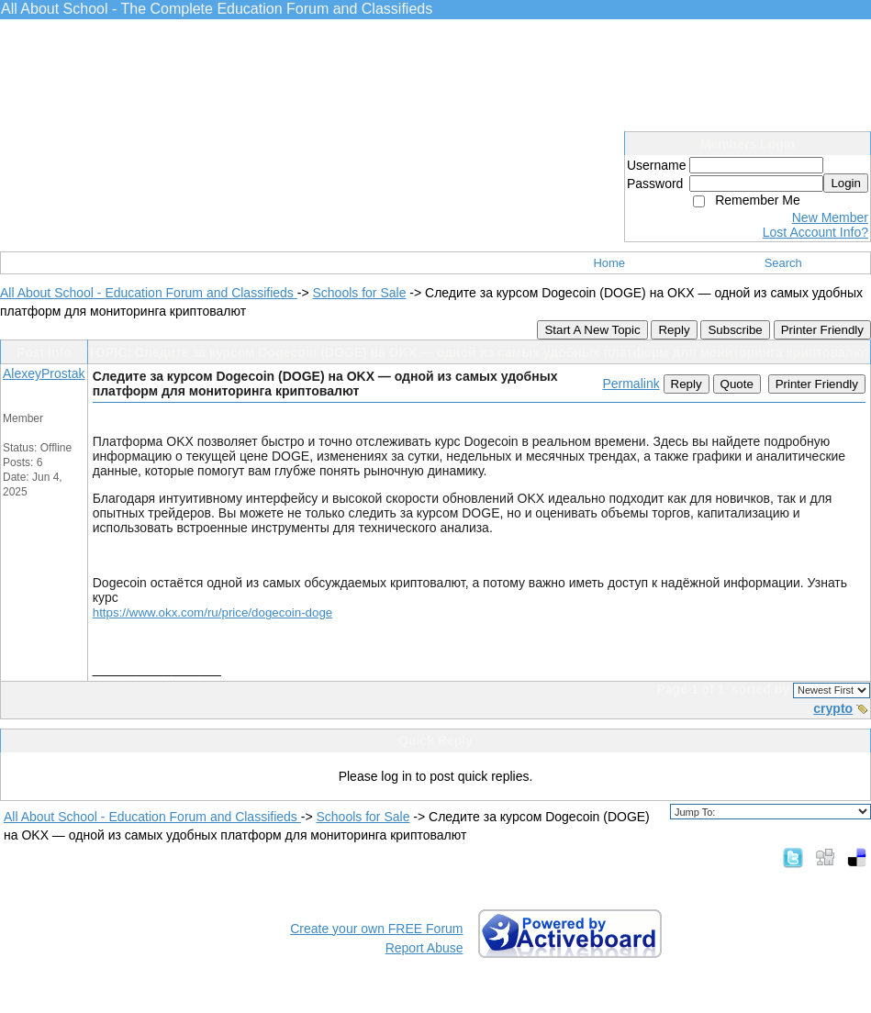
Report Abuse (424, 948)
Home (609, 263)
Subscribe (735, 330)
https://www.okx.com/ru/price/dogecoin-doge (213, 612)
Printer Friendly (822, 330)
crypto (833, 708)
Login (846, 183)
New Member (830, 217)
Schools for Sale (359, 292)
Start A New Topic (592, 330)
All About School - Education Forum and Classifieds (148, 292)
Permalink (630, 383)
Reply (673, 330)
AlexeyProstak (43, 373)
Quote (737, 384)
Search (783, 263)
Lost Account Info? (815, 232)
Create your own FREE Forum (376, 928)
